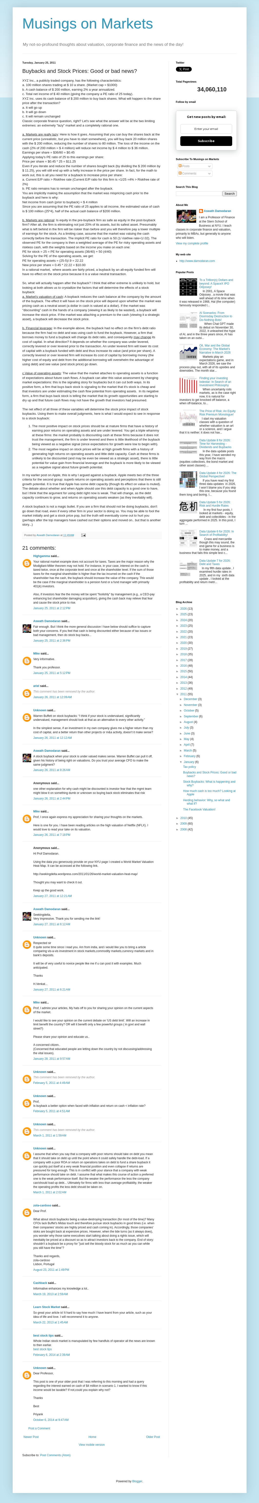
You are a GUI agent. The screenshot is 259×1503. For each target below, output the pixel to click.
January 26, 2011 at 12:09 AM (52, 697)
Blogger (137, 1481)
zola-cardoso (42, 1205)
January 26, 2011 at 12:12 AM (52, 738)
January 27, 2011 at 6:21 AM (51, 989)
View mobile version (92, 1444)
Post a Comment (39, 1428)
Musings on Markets (87, 23)
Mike (36, 653)
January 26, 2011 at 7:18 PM (51, 835)
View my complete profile (192, 243)
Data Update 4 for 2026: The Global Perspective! (217, 474)
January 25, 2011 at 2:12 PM (51, 608)
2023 (184, 625)
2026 (184, 608)
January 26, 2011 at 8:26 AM (51, 770)
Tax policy (189, 767)
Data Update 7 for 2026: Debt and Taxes (214, 562)
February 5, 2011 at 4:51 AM (51, 1111)
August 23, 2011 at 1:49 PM (51, 1270)
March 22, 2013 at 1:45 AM (50, 1322)
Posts (184, 166)
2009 (184, 823)
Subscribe (206, 141)
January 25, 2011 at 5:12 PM (51, 673)
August (189, 722)
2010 (184, 818)
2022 (184, 631)
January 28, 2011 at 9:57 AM (51, 1058)
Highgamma (41, 556)
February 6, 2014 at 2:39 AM (51, 1355)
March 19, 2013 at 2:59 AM (50, 1294)
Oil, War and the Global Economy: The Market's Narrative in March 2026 (214, 349)
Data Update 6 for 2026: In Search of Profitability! (216, 533)
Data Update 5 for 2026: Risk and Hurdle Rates (214, 504)
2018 (184, 654)
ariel (36, 686)
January (189, 762)
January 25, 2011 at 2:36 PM (51, 640)
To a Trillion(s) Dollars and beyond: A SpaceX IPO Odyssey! (216, 283)
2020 (184, 643)
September (191, 716)
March (188, 750)
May (187, 739)
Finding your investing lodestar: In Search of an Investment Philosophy (215, 381)
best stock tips (43, 1335)
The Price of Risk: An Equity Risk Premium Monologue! (217, 412)
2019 (184, 648)
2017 (184, 660)
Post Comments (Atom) (55, 1455)
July (187, 727)
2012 (184, 688)
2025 (184, 614)
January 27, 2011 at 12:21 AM (52, 896)
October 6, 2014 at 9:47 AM (51, 1420)
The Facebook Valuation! (199, 809)
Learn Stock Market (46, 1307)
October (189, 710)
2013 (184, 682)
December (191, 699)
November (191, 705)
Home (92, 1437)
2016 (184, 665)
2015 (184, 671)
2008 (184, 829)
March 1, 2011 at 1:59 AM (50, 1135)
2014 (184, 677)
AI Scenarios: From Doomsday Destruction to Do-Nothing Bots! (215, 316)
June (187, 733)
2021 (184, 637)
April (187, 744)
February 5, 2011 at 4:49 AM (51, 1083)
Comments (187, 173)
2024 (184, 620)
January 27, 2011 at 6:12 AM (51, 924)
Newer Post (31, 1437)
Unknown (40, 710)
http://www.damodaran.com (197, 261)
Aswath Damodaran (47, 621)
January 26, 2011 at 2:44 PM (51, 798)
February (190, 756)
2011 (184, 694)
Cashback (40, 1283)
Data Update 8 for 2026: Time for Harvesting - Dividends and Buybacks (215, 444)
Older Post (153, 1437)
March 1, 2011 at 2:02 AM (50, 1192)
